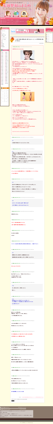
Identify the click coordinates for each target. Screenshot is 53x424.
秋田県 (2, 55)
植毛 (2, 42)
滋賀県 (2, 69)
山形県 (6, 55)
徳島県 (6, 76)
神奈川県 (7, 60)
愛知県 (2, 67)
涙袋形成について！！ (5, 416)
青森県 (6, 52)
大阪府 (2, 70)
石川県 (2, 63)
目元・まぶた (3, 30)
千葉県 (6, 59)
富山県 (6, 62)
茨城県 (6, 56)
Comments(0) (23, 399)
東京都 (2, 60)
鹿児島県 (7, 83)
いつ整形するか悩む (4, 412)
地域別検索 (15, 14)
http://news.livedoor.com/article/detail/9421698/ (20, 131)
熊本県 (2, 81)
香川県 (2, 77)
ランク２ (48, 36)
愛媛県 (6, 77)
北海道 (2, 52)
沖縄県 (2, 84)
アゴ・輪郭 (3, 36)
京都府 (6, 69)
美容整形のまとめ (17, 7)
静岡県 (6, 66)
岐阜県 (2, 66)
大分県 (6, 81)
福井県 (6, 63)
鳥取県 (2, 73)
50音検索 (24, 14)
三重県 (6, 67)
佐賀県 (2, 80)
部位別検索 (7, 14)
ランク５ (48, 41)
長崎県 (6, 80)
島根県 (6, 73)
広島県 (6, 74)
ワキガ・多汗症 (3, 39)
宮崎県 (2, 83)
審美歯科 (2, 45)
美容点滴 (2, 43)
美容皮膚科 (3, 46)
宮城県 (6, 53)
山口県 (2, 76)
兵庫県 (6, 70)
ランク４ (48, 39)
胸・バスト (3, 33)
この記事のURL (18, 399)
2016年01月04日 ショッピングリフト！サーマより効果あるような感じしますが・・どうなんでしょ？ (16, 21)
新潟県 (2, 62)
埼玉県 (2, 59)
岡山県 (2, 74)
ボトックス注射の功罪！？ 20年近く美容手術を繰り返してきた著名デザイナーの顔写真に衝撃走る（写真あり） (17, 415)
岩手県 (2, 53)
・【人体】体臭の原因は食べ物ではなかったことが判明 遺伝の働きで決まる (32, 397)
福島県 (2, 56)
